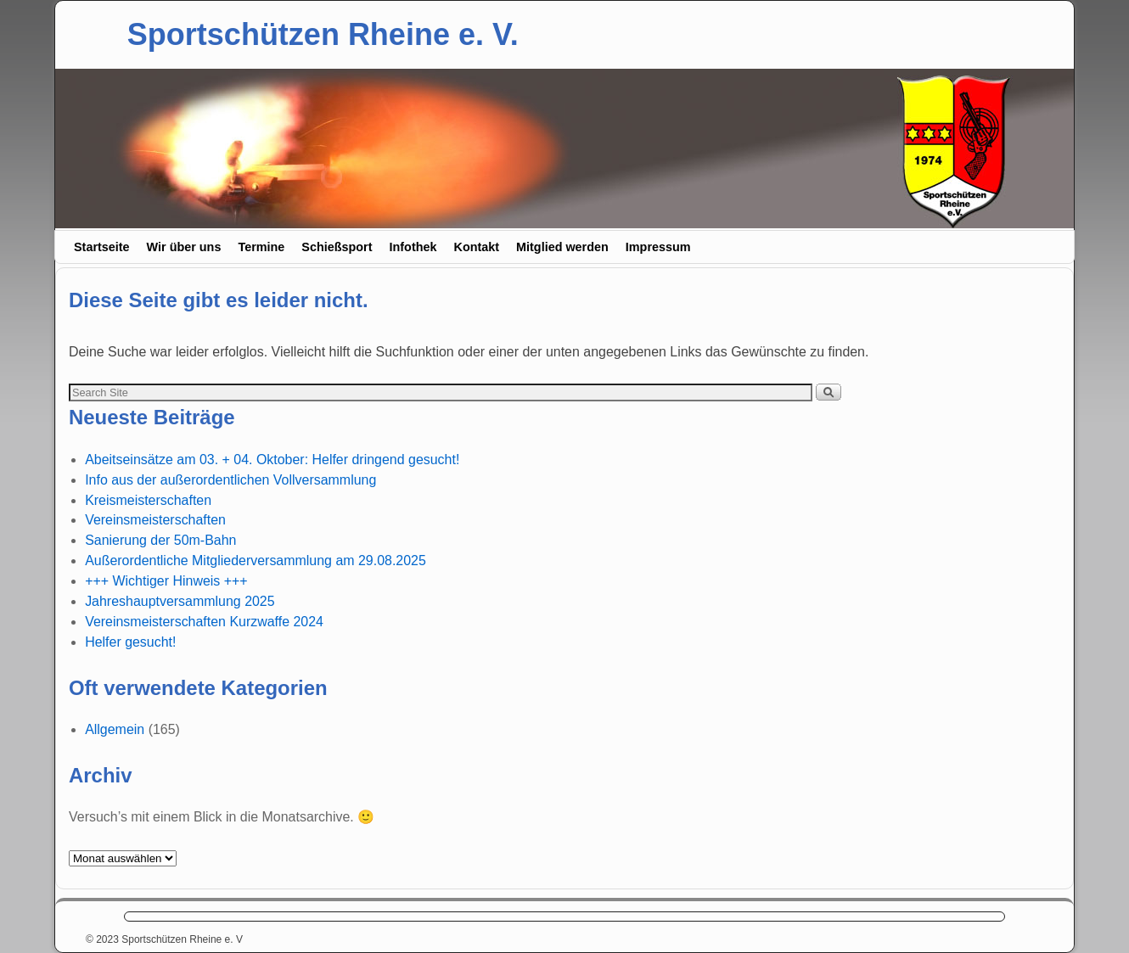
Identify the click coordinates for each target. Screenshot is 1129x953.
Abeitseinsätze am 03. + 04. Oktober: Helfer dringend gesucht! (272, 459)
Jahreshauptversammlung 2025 (179, 601)
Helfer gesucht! (130, 642)
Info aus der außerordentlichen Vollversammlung (230, 480)
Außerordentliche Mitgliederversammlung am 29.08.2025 (255, 560)
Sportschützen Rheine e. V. (323, 34)
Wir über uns (184, 247)
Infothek (413, 247)
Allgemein (114, 729)
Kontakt (476, 247)
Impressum (658, 247)
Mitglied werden (562, 247)
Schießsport (336, 247)
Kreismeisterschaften (148, 500)
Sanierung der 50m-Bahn (160, 540)
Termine (261, 247)
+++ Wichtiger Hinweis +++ (166, 581)
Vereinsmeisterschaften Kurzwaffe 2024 (204, 621)
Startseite (102, 247)
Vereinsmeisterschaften (155, 520)
